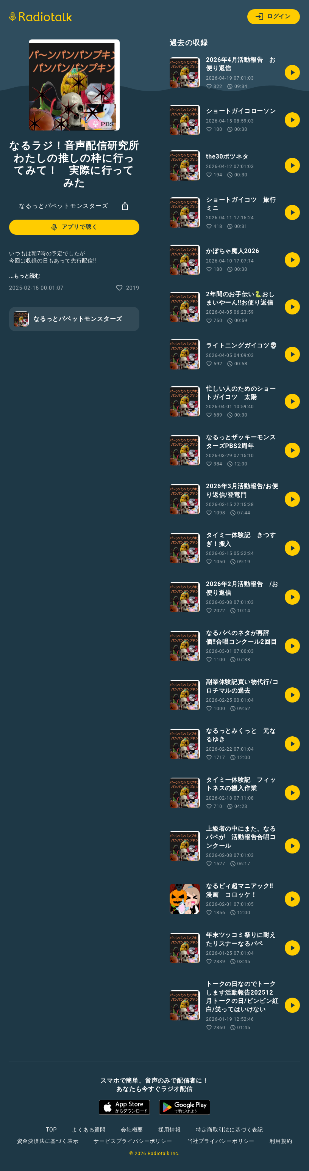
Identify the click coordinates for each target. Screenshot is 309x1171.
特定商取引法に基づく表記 (229, 1130)
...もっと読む (24, 276)
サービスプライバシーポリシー (133, 1141)
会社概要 (132, 1130)
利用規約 (281, 1141)
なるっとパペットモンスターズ (63, 205)
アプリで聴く (74, 227)
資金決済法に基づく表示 (48, 1141)
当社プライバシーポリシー (221, 1141)
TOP (51, 1130)
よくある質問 (89, 1130)
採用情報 (169, 1130)
